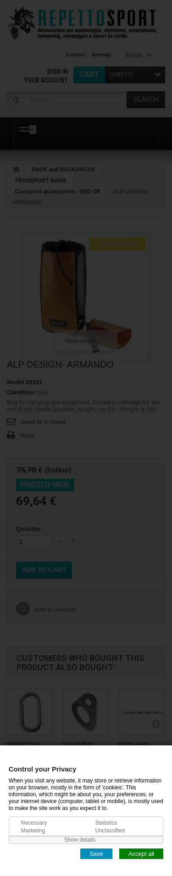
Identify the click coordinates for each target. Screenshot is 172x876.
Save (96, 853)
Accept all (141, 853)
